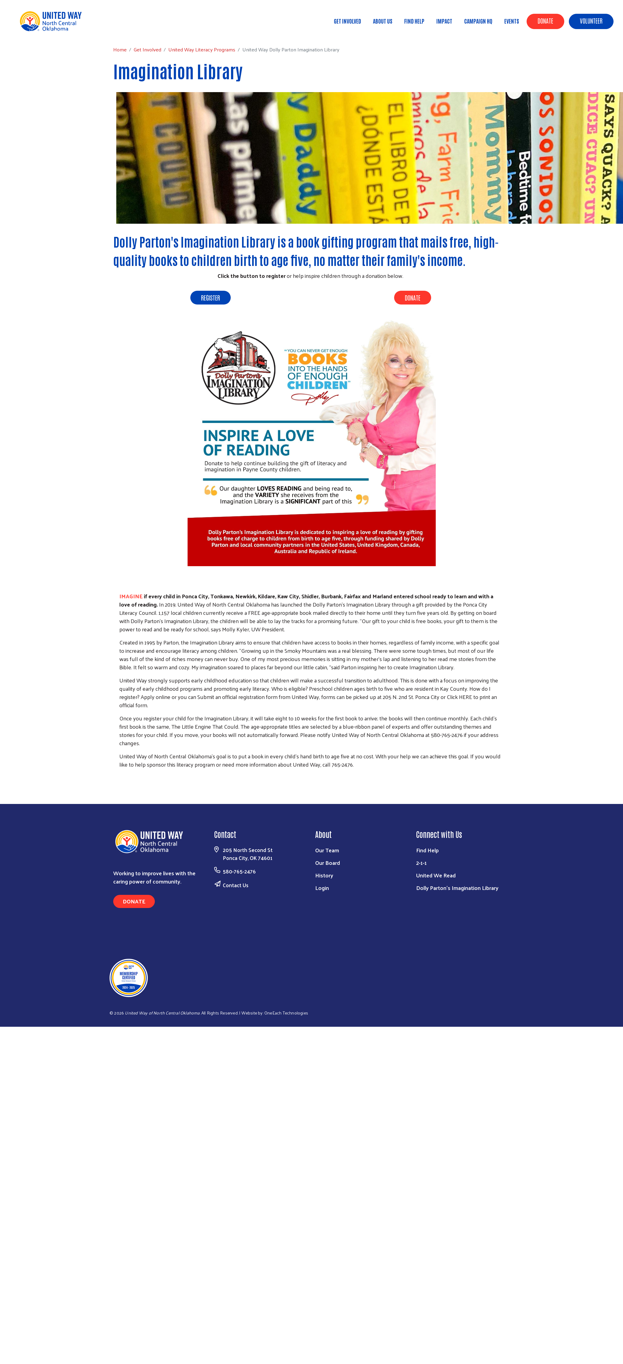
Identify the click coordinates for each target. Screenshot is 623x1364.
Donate (545, 20)
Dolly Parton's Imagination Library (457, 887)
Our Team (327, 850)
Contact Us (235, 885)
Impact (444, 20)
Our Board (327, 862)
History (324, 875)
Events (511, 20)
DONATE (412, 297)
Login (322, 887)
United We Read (436, 875)
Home (36, 31)
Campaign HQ (478, 20)
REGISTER (210, 297)
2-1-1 (421, 862)
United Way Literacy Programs (117, 30)
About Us (382, 20)
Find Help (414, 20)
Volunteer (591, 20)
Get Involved (347, 20)
